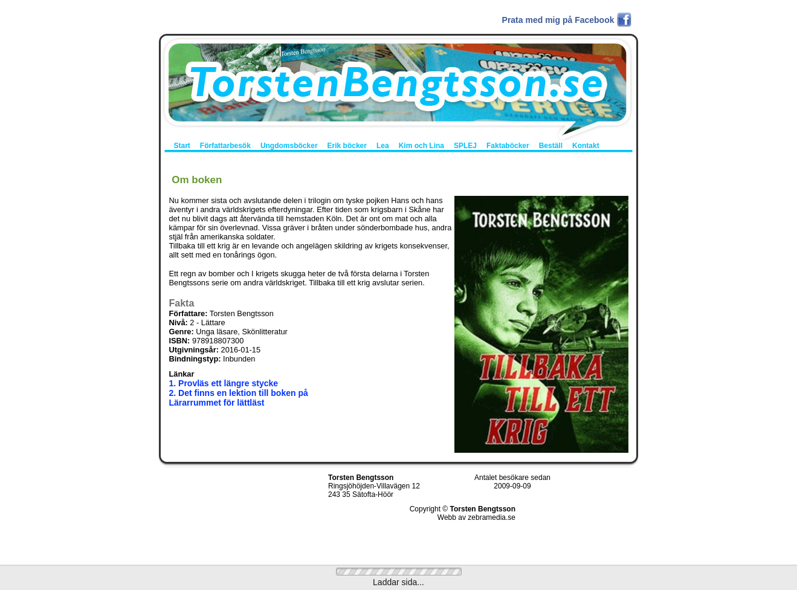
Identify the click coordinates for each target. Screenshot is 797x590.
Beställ (551, 145)
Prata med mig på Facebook (558, 20)
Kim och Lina (421, 145)
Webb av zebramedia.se (476, 517)
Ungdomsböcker (289, 145)
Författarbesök (225, 145)
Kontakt (585, 145)
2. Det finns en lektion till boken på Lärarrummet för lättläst (238, 397)
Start (182, 145)
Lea (382, 145)
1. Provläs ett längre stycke (224, 383)
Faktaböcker (507, 145)
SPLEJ (465, 145)
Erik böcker (347, 145)
